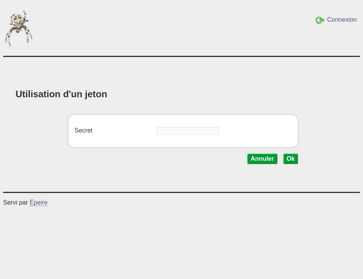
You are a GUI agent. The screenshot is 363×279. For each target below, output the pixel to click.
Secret (83, 130)
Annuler (262, 158)
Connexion (336, 20)
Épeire (38, 202)
